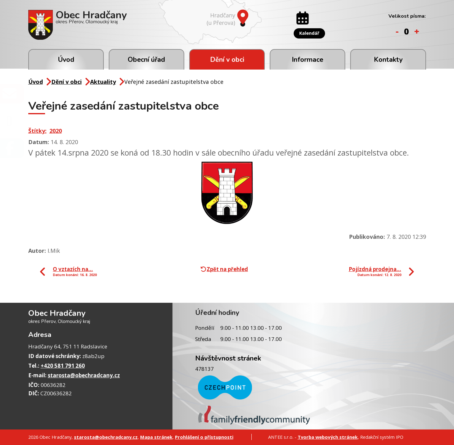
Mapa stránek (156, 437)
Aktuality (103, 81)
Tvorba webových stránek (328, 437)
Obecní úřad (146, 59)
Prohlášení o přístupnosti (204, 437)
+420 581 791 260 (63, 365)
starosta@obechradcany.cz (84, 375)
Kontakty (388, 59)
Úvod (66, 59)
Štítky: (37, 130)
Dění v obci (227, 59)
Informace (307, 59)
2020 (55, 130)
